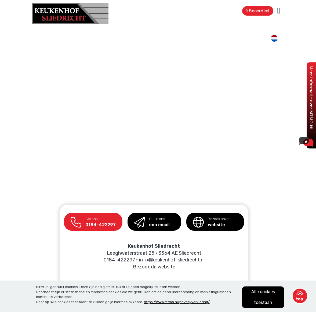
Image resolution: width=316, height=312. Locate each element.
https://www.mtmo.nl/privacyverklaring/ (177, 302)
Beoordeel (257, 10)
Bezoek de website (154, 267)
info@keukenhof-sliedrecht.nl (172, 260)
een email (151, 220)
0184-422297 (93, 220)
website (211, 220)
